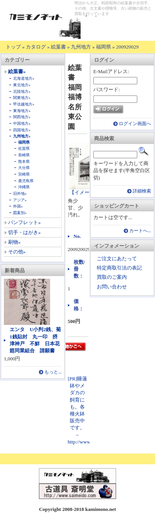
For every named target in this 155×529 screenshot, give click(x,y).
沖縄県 (24, 187)
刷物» (14, 242)
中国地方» (21, 123)
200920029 (127, 47)
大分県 (24, 168)
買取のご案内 (112, 277)
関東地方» (21, 97)
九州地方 (81, 47)
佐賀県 (24, 148)
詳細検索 (142, 191)
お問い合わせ (112, 287)
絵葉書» (17, 71)
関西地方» (21, 117)
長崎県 (24, 155)
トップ (13, 47)
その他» (17, 251)
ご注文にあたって (117, 258)
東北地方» (21, 85)
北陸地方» (21, 91)
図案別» (20, 213)
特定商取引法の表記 (119, 268)
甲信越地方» (23, 104)
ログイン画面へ (135, 123)
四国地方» (21, 130)
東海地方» (21, 111)
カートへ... (140, 230)
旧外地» (20, 193)
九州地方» (21, 136)
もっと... (53, 372)
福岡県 (103, 47)
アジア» (20, 200)
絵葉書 (58, 47)
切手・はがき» (24, 232)
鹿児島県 (26, 181)
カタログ (36, 47)
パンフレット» (24, 222)
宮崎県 (24, 174)
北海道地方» (23, 78)
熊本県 (24, 161)
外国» (18, 206)
